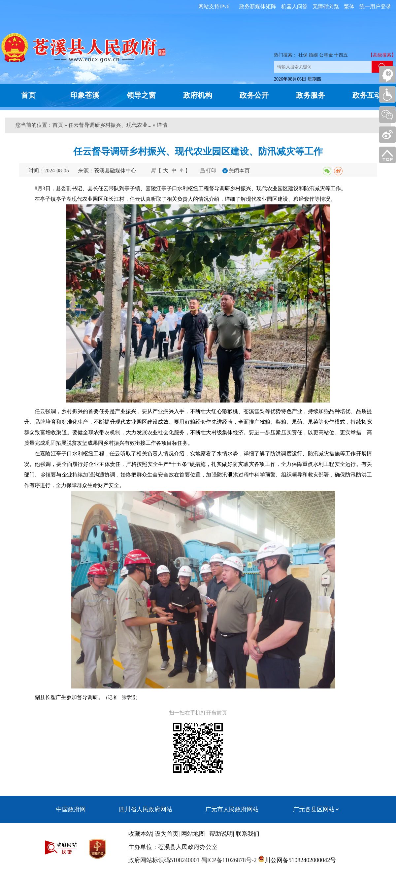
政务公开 (254, 95)
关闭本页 (239, 170)
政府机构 (197, 95)
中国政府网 (71, 809)
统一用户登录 (375, 6)
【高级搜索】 (382, 55)
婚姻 (313, 55)
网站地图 (193, 833)
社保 (303, 55)
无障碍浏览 (326, 6)
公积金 (326, 55)
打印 (211, 170)
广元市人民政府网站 (232, 809)
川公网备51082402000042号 (300, 860)
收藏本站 (140, 833)
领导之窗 (141, 95)
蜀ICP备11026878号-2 (228, 860)
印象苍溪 (84, 95)
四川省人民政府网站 (145, 809)
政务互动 (366, 95)
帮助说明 (221, 833)
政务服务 (310, 95)
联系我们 (247, 833)
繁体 (349, 6)
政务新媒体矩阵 (257, 6)
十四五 (341, 55)
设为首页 (167, 833)
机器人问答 (294, 6)
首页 (28, 95)
